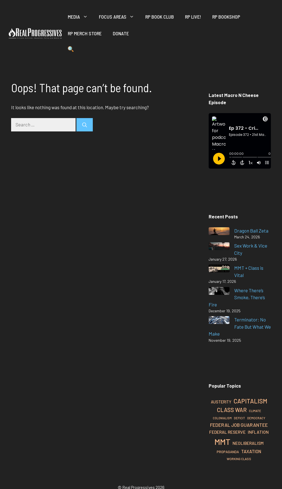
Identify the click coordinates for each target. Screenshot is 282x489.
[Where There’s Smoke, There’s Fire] (219, 292)
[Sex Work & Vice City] (219, 247)
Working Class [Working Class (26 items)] (239, 459)
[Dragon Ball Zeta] (219, 232)
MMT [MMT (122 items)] (222, 441)
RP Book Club (159, 17)
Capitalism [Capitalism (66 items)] (250, 401)
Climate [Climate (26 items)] (255, 411)
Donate (121, 33)
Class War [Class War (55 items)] (232, 409)
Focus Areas (119, 16)
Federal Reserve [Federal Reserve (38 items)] (227, 432)
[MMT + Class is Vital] (219, 269)
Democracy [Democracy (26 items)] (256, 418)
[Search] (84, 124)
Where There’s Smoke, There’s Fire (237, 297)
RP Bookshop (226, 17)
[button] (70, 50)
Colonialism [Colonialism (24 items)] (222, 418)
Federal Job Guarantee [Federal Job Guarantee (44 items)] (239, 425)
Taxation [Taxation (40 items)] (251, 451)
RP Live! (193, 17)
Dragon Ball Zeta (251, 230)
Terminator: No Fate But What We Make (240, 326)
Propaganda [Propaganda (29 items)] (228, 452)
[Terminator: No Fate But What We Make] (219, 321)
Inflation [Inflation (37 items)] (258, 432)
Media (80, 16)
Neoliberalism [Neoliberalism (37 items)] (248, 443)
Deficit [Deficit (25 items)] (239, 418)
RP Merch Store (85, 33)
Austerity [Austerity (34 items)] (221, 402)
